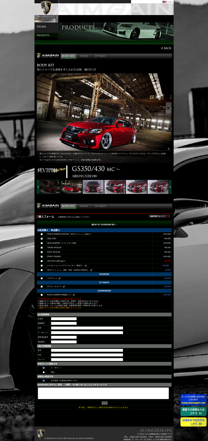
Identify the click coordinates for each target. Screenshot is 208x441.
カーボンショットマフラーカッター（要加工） (65, 266)
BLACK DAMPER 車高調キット (59, 295)
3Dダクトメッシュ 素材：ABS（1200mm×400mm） (68, 270)
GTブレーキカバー (54, 287)
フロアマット (52, 278)
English (170, 2)
